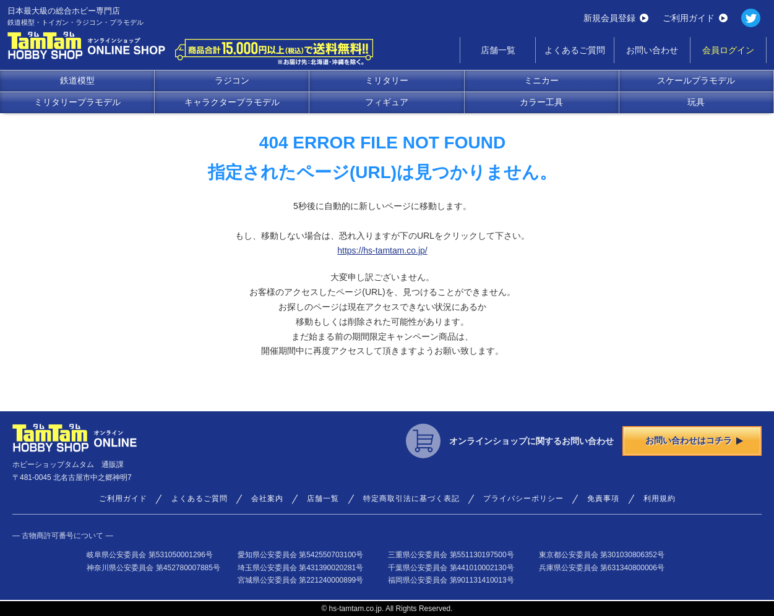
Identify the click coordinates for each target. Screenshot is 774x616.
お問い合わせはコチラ (694, 440)
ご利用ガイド (695, 18)
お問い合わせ (652, 50)
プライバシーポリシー (523, 498)
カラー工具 (541, 102)
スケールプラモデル (696, 80)
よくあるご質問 (574, 50)
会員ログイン (728, 50)
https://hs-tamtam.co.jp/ (382, 250)
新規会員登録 (615, 18)
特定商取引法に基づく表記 (411, 498)
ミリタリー (386, 80)
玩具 (696, 102)
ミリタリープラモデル (77, 102)
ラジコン (232, 80)
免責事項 (603, 498)
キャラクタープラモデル (232, 102)
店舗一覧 (498, 50)
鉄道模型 (77, 80)
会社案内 (267, 498)
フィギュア (386, 102)
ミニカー (541, 80)
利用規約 (659, 498)
